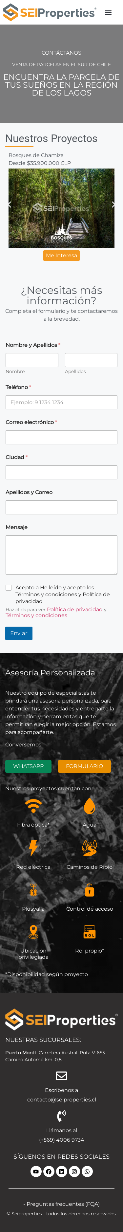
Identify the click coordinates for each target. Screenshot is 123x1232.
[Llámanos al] (61, 1116)
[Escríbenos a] (61, 1075)
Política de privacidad (75, 609)
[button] (108, 12)
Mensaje (17, 527)
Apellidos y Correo (29, 492)
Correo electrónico (31, 422)
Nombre (15, 371)
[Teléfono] (61, 402)
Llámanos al (61, 1130)
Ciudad (17, 457)
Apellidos (75, 371)
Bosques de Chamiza (36, 155)
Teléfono (18, 387)
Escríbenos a (61, 1090)
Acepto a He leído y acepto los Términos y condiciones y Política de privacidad (62, 594)
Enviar (19, 633)
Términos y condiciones (36, 615)
